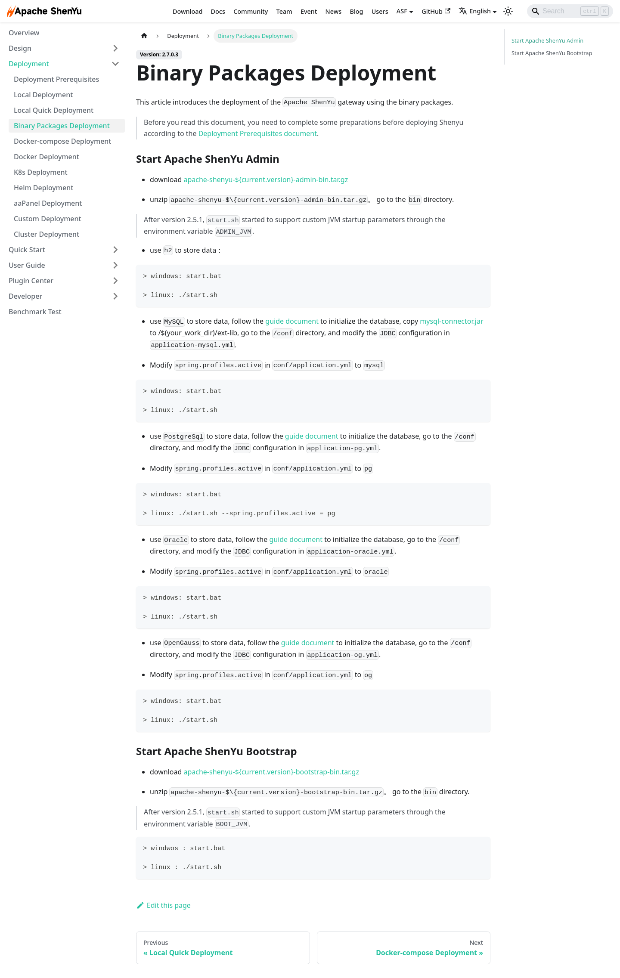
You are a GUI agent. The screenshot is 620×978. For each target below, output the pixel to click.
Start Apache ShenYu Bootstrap (552, 53)
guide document (292, 321)
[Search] (570, 11)
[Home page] (144, 36)
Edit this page (163, 905)
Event (309, 11)
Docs (218, 11)
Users (380, 11)
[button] (64, 48)
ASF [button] (402, 11)
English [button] (475, 11)
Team (284, 11)
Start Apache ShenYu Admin (547, 40)
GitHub (436, 11)
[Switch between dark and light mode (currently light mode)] (508, 11)
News (334, 11)
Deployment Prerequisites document (257, 133)
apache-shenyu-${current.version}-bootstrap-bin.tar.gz (271, 772)
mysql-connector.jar (451, 321)
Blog (356, 11)
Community (250, 11)
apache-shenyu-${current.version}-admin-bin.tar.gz (265, 179)
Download (188, 11)
